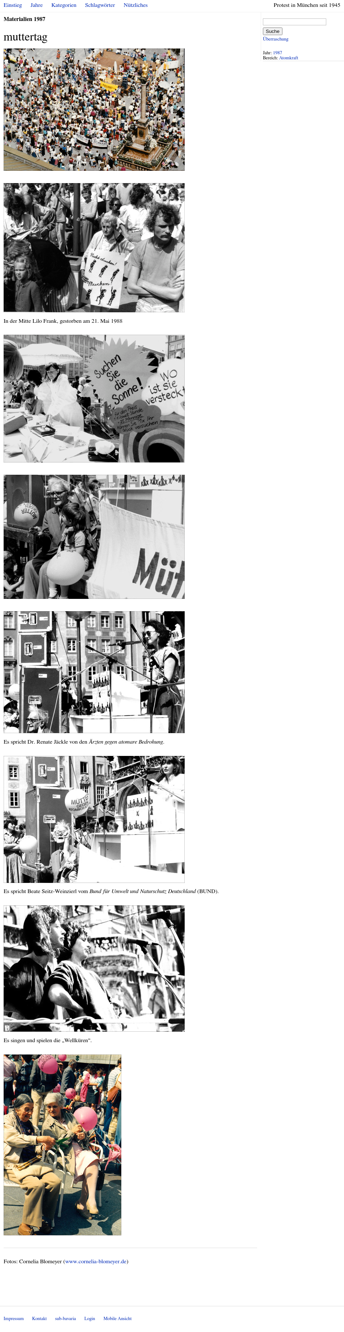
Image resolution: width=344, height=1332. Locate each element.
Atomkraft (288, 58)
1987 (277, 53)
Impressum (14, 1318)
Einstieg (13, 5)
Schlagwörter (100, 5)
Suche (273, 31)
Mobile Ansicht (118, 1318)
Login (89, 1318)
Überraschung (275, 39)
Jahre (37, 5)
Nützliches (136, 5)
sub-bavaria (65, 1318)
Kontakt (39, 1318)
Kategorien (63, 5)
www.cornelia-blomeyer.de (95, 1261)
